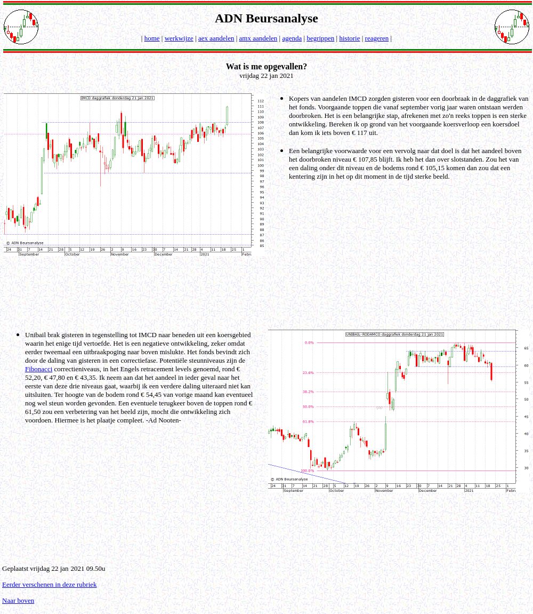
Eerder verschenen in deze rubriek (49, 584)
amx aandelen (258, 38)
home (152, 38)
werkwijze (179, 38)
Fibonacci (38, 369)
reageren (377, 38)
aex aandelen (216, 38)
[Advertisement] (268, 292)
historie (349, 38)
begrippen (320, 38)
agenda (292, 38)
